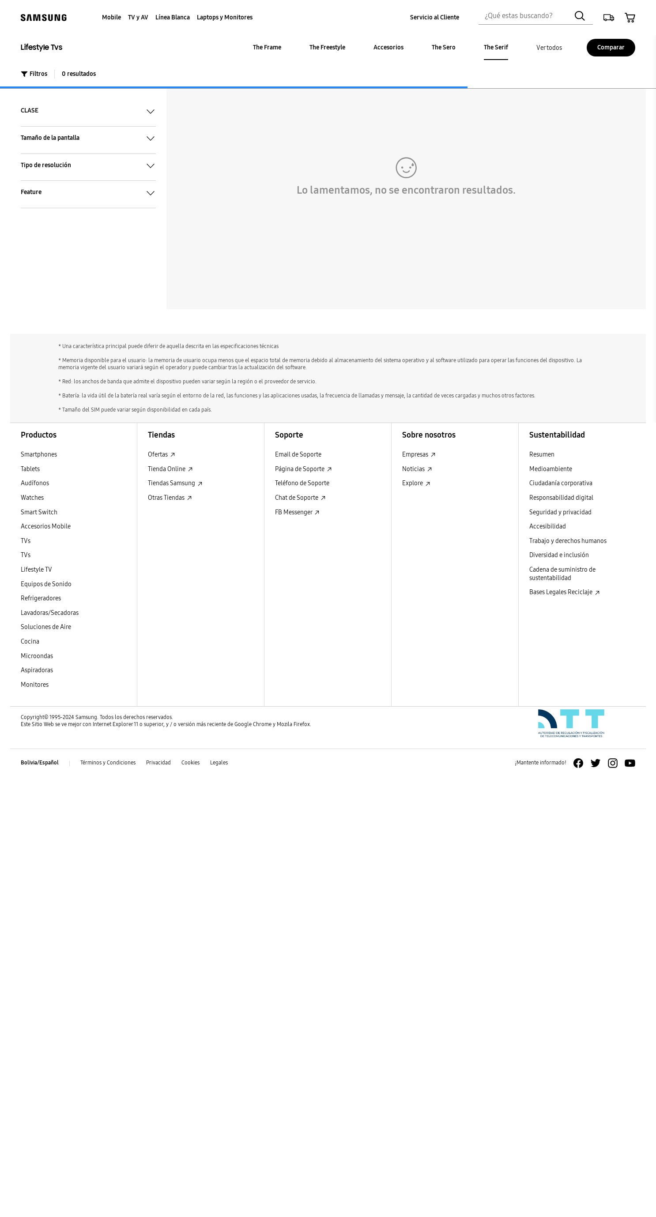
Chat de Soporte (300, 498)
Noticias (417, 469)
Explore (416, 483)
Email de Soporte (298, 454)
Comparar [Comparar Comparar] (611, 47)
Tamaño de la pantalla (88, 138)
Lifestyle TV (36, 569)
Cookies (190, 763)
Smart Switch (39, 512)
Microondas (37, 656)
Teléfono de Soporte (302, 483)
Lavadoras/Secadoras (50, 613)
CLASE (88, 111)
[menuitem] (111, 18)
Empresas (419, 454)
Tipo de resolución (88, 165)
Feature (88, 192)
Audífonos (35, 483)
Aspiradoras (37, 670)
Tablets (30, 469)
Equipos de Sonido (46, 584)
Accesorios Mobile (46, 526)
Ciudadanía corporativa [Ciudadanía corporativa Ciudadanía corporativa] (560, 483)
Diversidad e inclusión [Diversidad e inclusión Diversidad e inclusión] (559, 555)
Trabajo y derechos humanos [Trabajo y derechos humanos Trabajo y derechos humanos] (568, 541)
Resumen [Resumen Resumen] (541, 454)
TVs (25, 541)
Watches (32, 498)
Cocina (30, 641)
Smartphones (39, 454)
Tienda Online (170, 469)
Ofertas (161, 454)
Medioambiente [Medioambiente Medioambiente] (550, 469)
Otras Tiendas (170, 498)
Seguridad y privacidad (560, 512)
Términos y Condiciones (108, 763)
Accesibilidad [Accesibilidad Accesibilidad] (547, 526)
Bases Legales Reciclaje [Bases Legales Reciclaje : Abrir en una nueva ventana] (564, 592)
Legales (219, 763)
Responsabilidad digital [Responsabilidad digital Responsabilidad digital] (561, 498)
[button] (608, 17)
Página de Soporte (303, 469)
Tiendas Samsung (175, 483)
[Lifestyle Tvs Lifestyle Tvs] (93, 47)
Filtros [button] (34, 74)
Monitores (35, 685)
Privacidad (158, 763)
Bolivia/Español (40, 763)
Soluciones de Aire (46, 627)
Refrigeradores (41, 598)
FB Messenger (297, 512)
